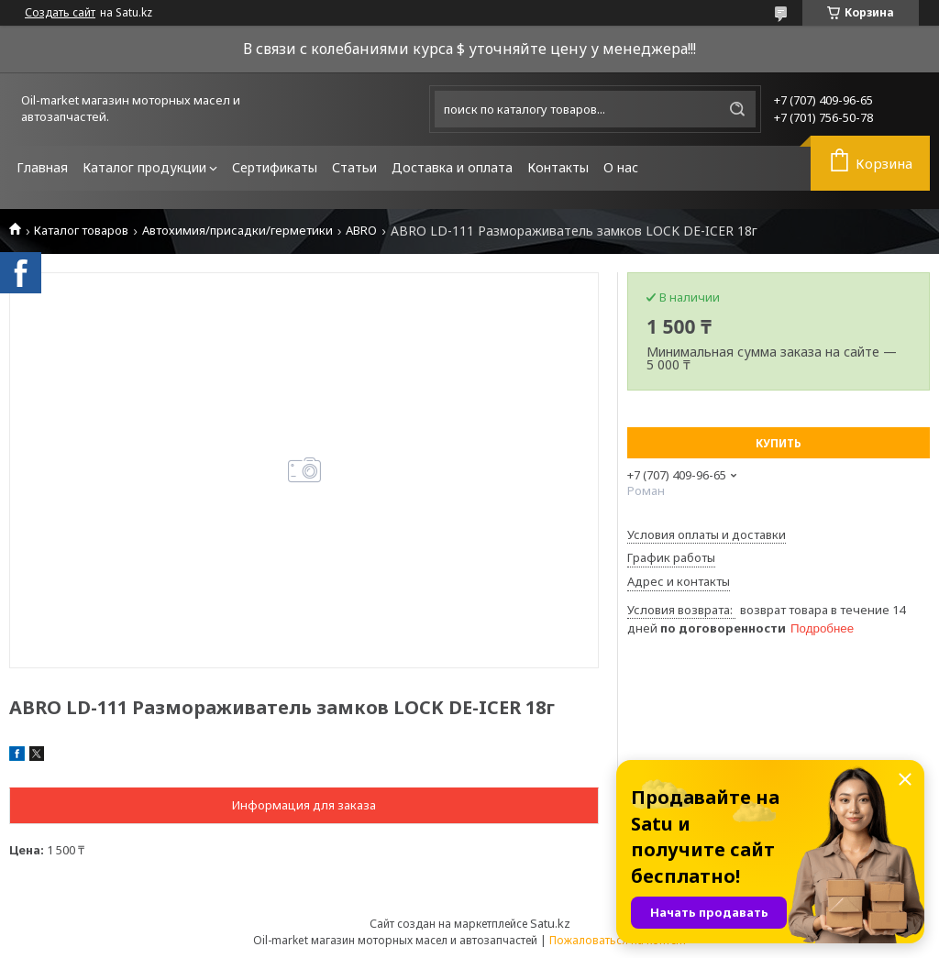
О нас (620, 167)
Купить (778, 443)
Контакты (558, 167)
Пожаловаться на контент (618, 940)
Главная (42, 167)
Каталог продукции (144, 167)
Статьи (354, 167)
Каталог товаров (81, 230)
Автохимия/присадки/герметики (237, 230)
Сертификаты (274, 167)
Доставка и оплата (452, 167)
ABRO (361, 230)
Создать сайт (60, 12)
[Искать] (737, 109)
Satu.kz (550, 923)
